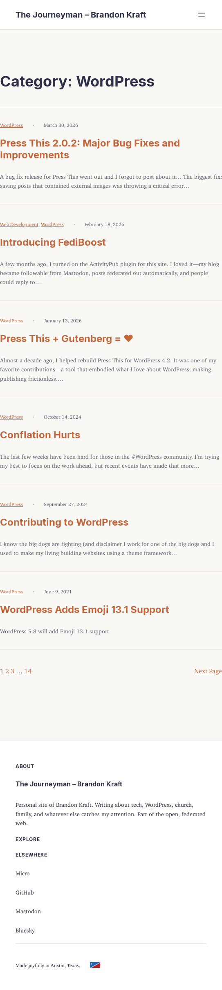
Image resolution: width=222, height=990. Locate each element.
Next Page (208, 669)
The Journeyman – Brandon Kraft (81, 15)
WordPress (11, 124)
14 (27, 669)
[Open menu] (201, 15)
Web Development (19, 223)
